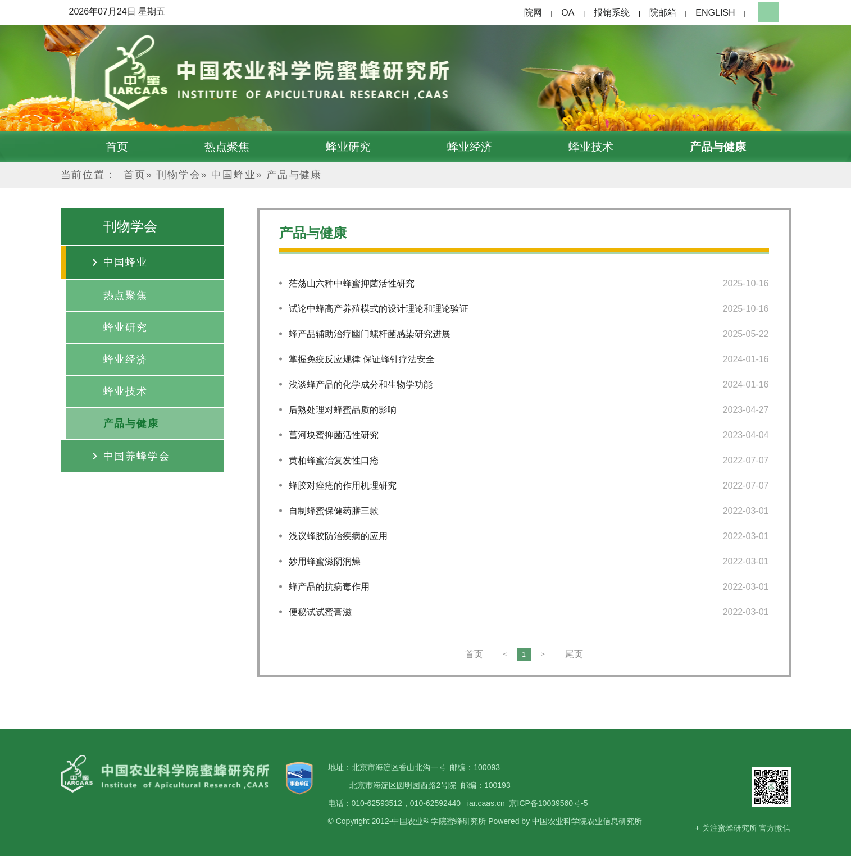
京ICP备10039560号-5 (547, 803)
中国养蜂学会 (136, 456)
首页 (117, 146)
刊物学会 (178, 174)
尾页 (574, 654)
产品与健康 (718, 146)
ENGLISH (715, 12)
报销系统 (612, 12)
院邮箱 (662, 12)
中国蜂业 (233, 174)
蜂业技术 (590, 146)
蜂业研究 (348, 146)
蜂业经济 (469, 146)
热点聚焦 (226, 146)
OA (567, 12)
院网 (533, 12)
